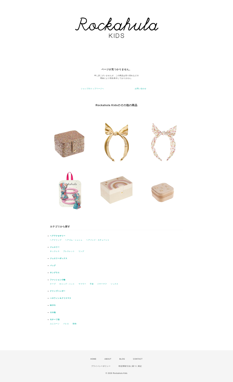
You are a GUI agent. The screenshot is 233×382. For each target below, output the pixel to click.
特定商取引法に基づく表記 (130, 366)
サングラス (55, 273)
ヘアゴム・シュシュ (73, 240)
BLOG (122, 359)
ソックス (114, 284)
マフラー (82, 284)
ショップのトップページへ (92, 89)
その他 (53, 312)
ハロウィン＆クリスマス (60, 298)
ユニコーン (55, 324)
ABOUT (107, 359)
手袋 (92, 284)
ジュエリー (55, 247)
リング (81, 251)
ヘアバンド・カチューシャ (97, 240)
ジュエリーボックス (58, 258)
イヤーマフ (102, 284)
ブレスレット (69, 251)
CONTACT (138, 359)
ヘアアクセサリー (57, 236)
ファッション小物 (57, 280)
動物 (75, 324)
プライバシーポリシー (101, 366)
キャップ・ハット (67, 284)
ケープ (53, 284)
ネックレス (55, 251)
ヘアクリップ (56, 240)
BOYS (53, 305)
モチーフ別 (55, 319)
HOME (93, 359)
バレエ (66, 324)
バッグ (53, 265)
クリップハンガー (57, 291)
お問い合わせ (140, 89)
